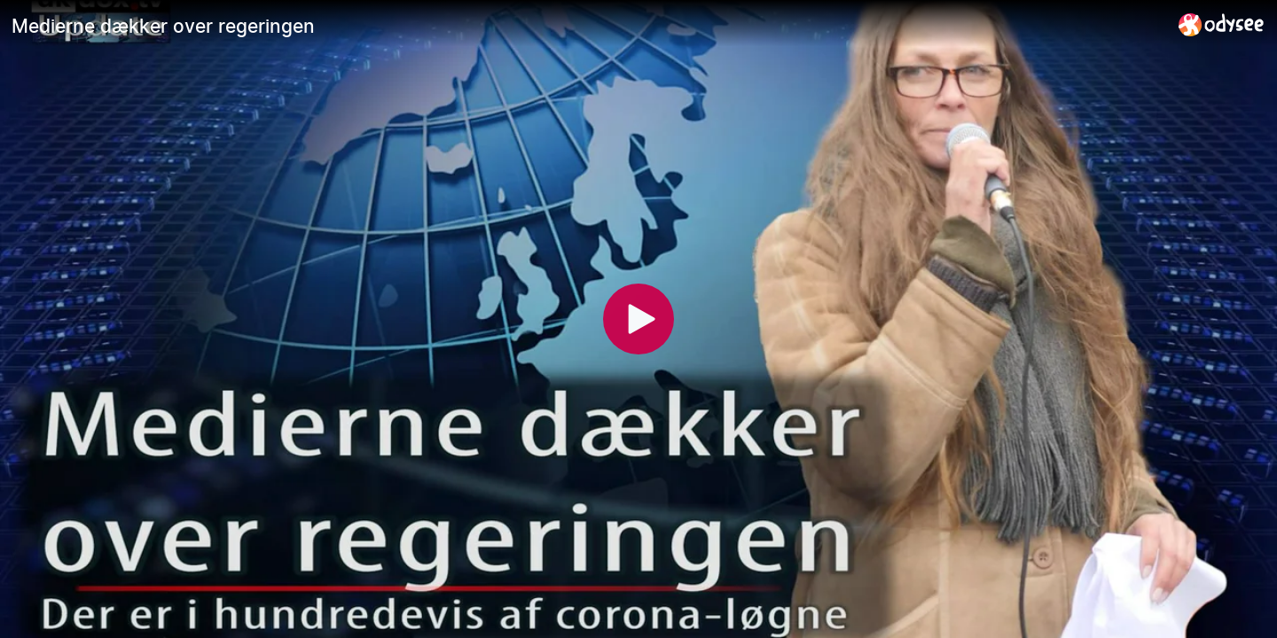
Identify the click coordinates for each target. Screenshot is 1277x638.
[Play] (638, 319)
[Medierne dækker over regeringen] (588, 25)
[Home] (1221, 24)
